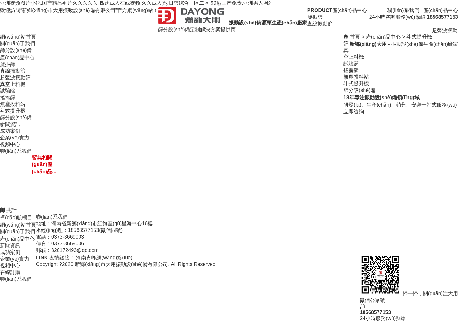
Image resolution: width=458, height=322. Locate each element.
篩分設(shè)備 (16, 50)
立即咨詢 (354, 111)
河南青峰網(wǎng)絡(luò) (104, 257)
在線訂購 (10, 272)
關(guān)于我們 (17, 43)
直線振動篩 (12, 71)
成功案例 (10, 131)
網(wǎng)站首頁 (18, 36)
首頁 (355, 36)
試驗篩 (7, 91)
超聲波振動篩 (15, 77)
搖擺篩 (7, 97)
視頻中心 (10, 144)
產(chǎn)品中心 (440, 10)
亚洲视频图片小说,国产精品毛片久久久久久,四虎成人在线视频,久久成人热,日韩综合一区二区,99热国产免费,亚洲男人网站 (137, 3)
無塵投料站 (12, 104)
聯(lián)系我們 (403, 10)
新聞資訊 (10, 124)
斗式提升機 (12, 111)
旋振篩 (7, 64)
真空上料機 (12, 84)
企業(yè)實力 (14, 137)
